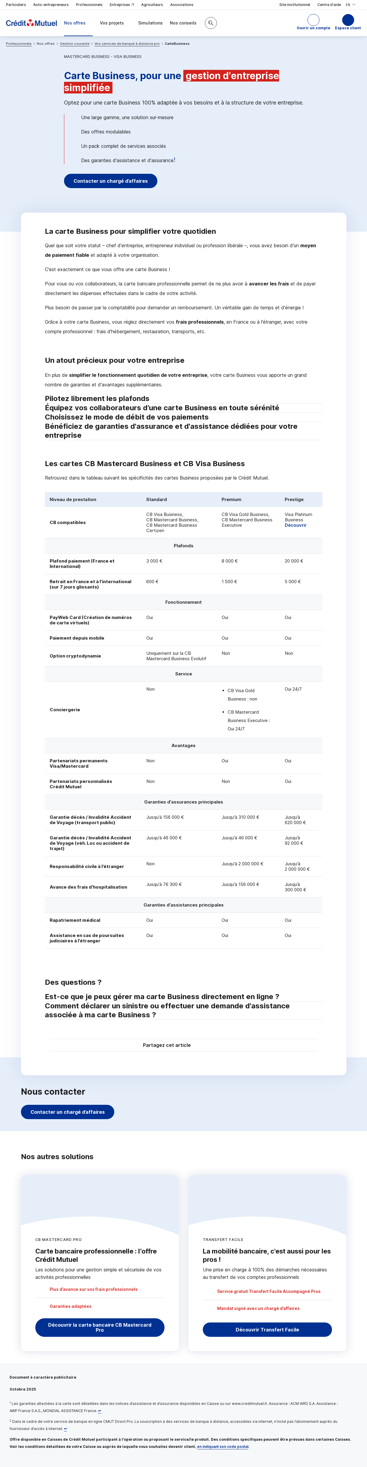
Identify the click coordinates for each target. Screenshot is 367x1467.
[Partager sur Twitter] (206, 1046)
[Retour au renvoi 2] (65, 1428)
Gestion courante (74, 44)
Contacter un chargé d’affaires (111, 181)
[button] (313, 23)
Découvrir (296, 525)
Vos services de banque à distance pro (127, 44)
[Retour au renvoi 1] (99, 1410)
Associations (182, 4)
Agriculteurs (152, 4)
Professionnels (89, 4)
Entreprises (122, 4)
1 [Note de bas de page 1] (174, 159)
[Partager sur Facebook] (220, 1046)
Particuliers (16, 4)
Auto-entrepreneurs (51, 4)
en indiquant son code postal (222, 1446)
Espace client (348, 28)
